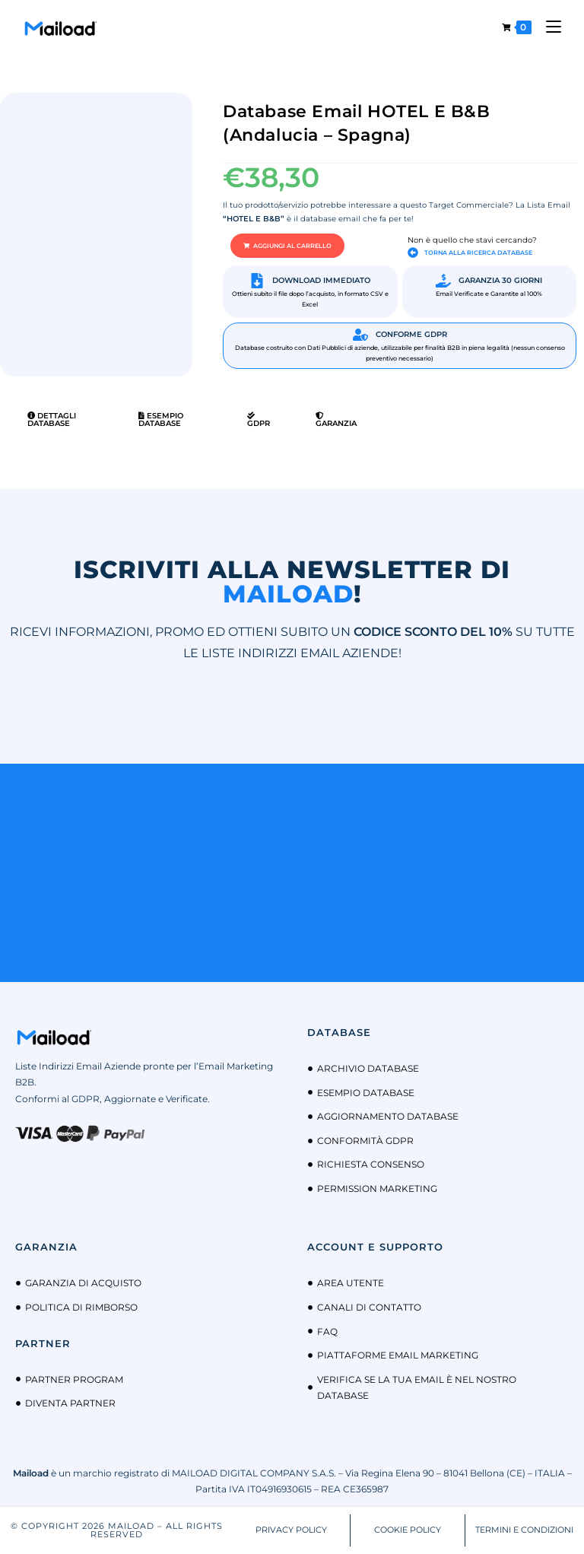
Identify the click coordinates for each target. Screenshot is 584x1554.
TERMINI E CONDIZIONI (524, 1529)
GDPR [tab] (258, 420)
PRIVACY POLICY (291, 1529)
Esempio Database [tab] (160, 419)
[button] (287, 246)
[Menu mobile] (548, 27)
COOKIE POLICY (407, 1529)
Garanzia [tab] (336, 420)
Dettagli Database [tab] (51, 419)
